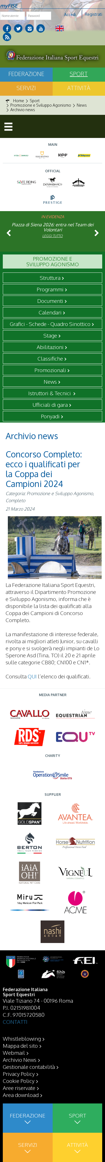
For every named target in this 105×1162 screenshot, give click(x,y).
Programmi (50, 289)
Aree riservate (19, 1087)
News (50, 381)
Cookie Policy (18, 1080)
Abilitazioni (50, 346)
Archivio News (19, 1059)
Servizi (26, 87)
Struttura (50, 277)
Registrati (93, 14)
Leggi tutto (52, 236)
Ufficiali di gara (50, 404)
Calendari (50, 312)
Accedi (70, 14)
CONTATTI (15, 1021)
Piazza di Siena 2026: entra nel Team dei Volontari (53, 227)
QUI (32, 676)
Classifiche (50, 358)
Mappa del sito (20, 1045)
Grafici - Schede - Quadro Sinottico (50, 323)
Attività (78, 87)
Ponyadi (50, 416)
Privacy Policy (19, 1073)
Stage (50, 335)
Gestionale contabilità (29, 1066)
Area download (21, 1094)
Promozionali (50, 370)
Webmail (14, 1052)
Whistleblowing (22, 1038)
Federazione (26, 73)
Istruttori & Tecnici (50, 393)
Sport (79, 73)
